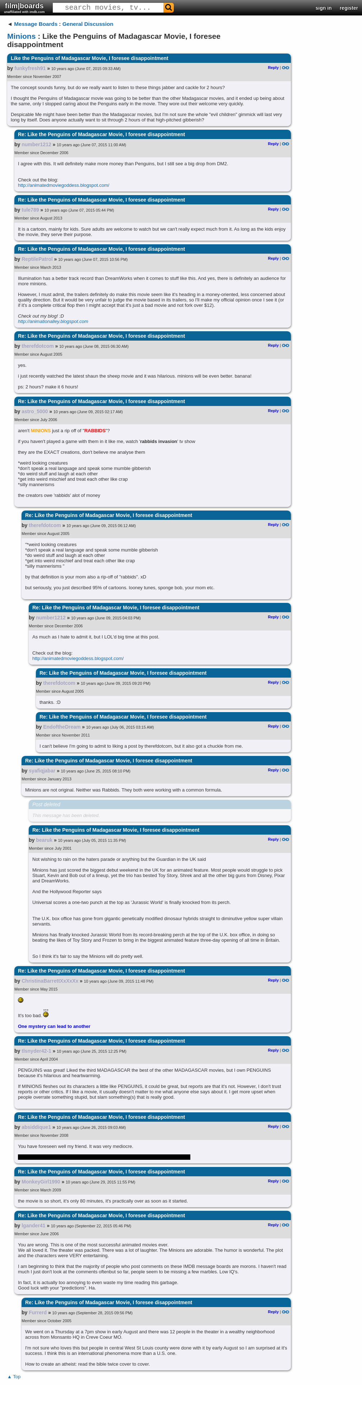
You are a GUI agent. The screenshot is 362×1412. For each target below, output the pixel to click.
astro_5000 (35, 411)
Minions (21, 36)
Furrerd (38, 1312)
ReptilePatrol (37, 259)
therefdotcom (38, 346)
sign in (324, 8)
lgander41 (33, 1225)
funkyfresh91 (30, 68)
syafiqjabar (42, 771)
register (349, 8)
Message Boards (35, 24)
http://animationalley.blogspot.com (53, 321)
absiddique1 (36, 1127)
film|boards (24, 8)
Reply (273, 67)
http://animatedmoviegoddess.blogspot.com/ (63, 185)
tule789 (30, 210)
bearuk (44, 840)
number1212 (36, 144)
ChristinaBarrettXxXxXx (50, 981)
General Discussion (87, 24)
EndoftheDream (61, 727)
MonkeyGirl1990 (41, 1182)
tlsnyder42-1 (36, 1051)
